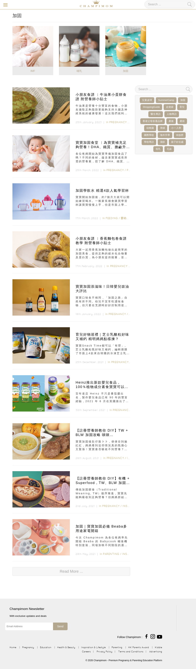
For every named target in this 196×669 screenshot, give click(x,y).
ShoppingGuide (151, 107)
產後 (171, 121)
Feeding (112, 218)
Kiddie (158, 647)
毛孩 (169, 149)
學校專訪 (149, 141)
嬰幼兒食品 (128, 218)
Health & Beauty (66, 647)
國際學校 (149, 135)
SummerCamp (166, 100)
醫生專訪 (156, 114)
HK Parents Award (138, 647)
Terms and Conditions (130, 651)
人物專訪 (172, 114)
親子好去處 (177, 141)
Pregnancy (118, 122)
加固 (182, 100)
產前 (182, 121)
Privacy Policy (104, 651)
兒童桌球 (147, 100)
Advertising (155, 651)
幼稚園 (150, 128)
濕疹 (162, 141)
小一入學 (176, 128)
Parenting (111, 553)
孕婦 (162, 128)
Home (13, 647)
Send (60, 626)
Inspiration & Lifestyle (93, 647)
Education (45, 647)
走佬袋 (169, 107)
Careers (86, 651)
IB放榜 (179, 135)
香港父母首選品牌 (153, 121)
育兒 (182, 107)
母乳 (158, 149)
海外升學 (165, 135)
